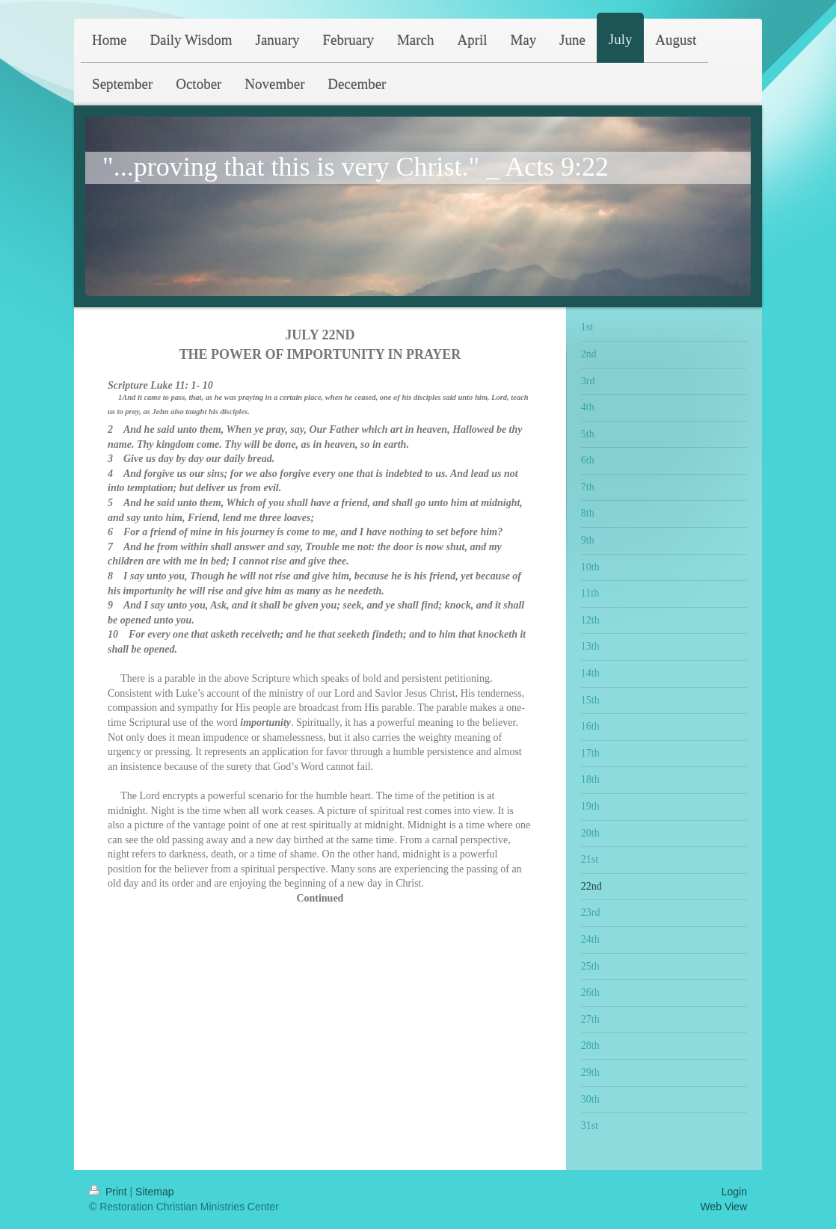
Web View (723, 1207)
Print (109, 1192)
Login (734, 1192)
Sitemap (154, 1192)
